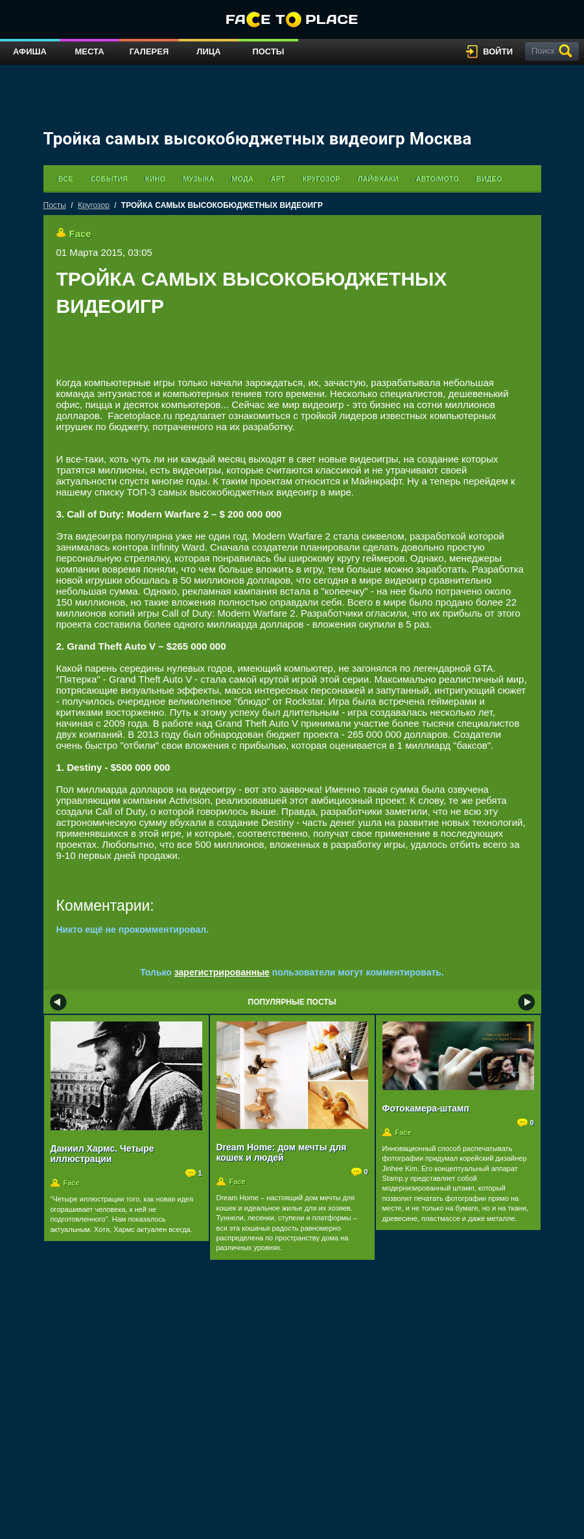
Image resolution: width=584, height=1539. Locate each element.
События (108, 179)
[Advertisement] (292, 357)
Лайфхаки (377, 179)
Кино (155, 179)
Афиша (30, 51)
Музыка (198, 179)
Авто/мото (436, 179)
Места (89, 51)
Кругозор (321, 179)
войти (498, 51)
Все (65, 179)
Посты (268, 51)
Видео (489, 179)
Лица (208, 51)
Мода (242, 179)
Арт (278, 179)
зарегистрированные (222, 972)
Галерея (149, 51)
